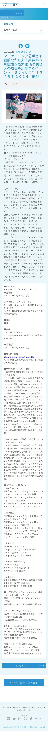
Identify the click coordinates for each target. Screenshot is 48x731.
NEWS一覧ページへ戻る (24, 682)
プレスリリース (14, 84)
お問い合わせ (6, 707)
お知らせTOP (10, 30)
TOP (3, 18)
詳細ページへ (24, 665)
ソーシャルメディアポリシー (38, 707)
